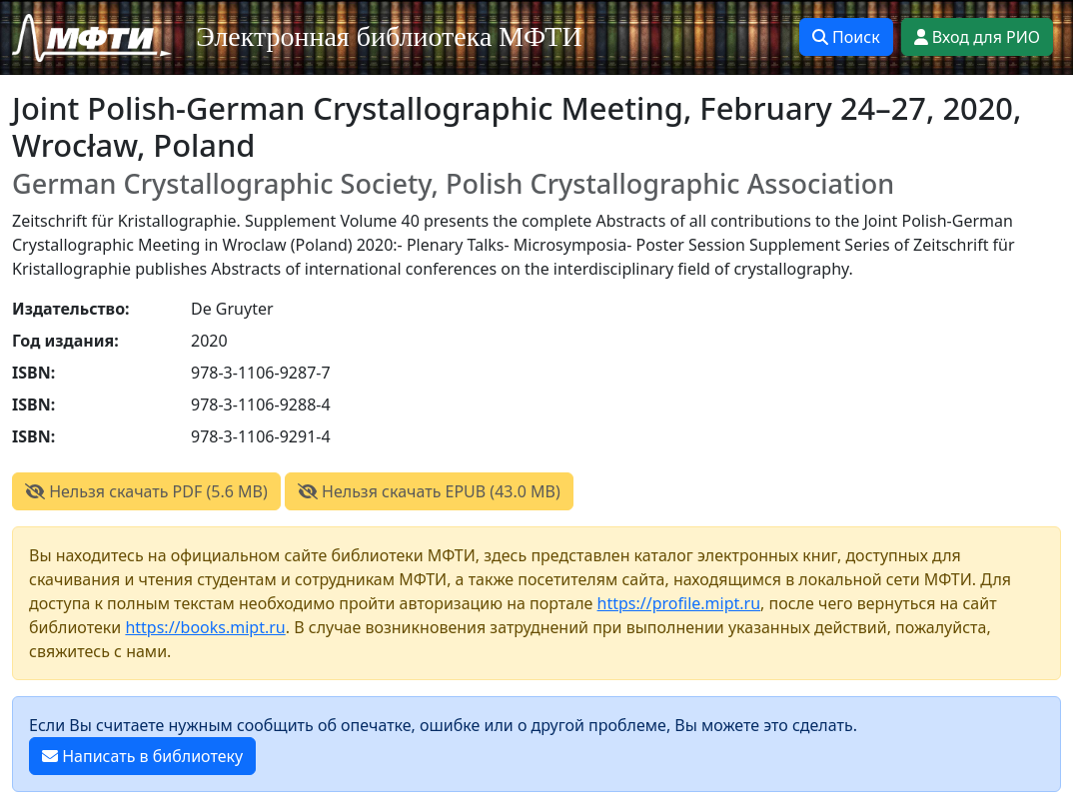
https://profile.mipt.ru (679, 603)
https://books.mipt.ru (205, 627)
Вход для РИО (977, 37)
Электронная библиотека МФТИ (389, 36)
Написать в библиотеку (142, 756)
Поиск (846, 37)
